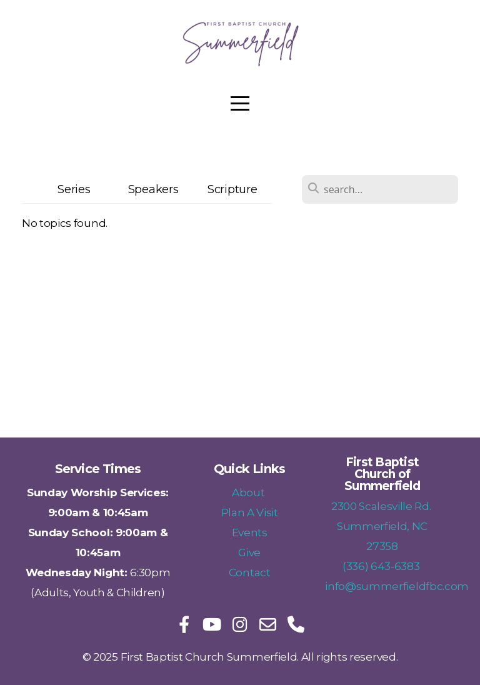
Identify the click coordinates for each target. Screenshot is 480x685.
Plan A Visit (249, 512)
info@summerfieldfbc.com (397, 585)
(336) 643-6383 (382, 565)
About (249, 492)
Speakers (153, 189)
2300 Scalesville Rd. (382, 505)
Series (74, 189)
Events (250, 532)
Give (249, 552)
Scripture (232, 189)
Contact (250, 572)
